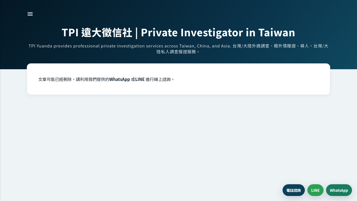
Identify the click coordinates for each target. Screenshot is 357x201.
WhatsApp (339, 190)
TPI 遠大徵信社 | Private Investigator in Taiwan (178, 32)
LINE (315, 190)
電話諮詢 (293, 190)
